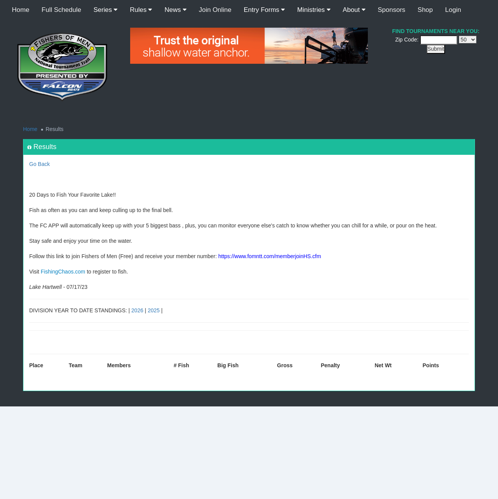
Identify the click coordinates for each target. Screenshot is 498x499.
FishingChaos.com (63, 272)
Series (105, 9)
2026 (137, 310)
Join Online (215, 9)
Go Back (39, 164)
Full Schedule (61, 9)
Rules (141, 9)
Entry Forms (264, 9)
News (175, 9)
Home (20, 9)
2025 (154, 310)
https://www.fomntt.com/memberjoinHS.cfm (269, 256)
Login (453, 9)
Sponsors (391, 9)
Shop (425, 9)
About (354, 9)
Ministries (314, 9)
